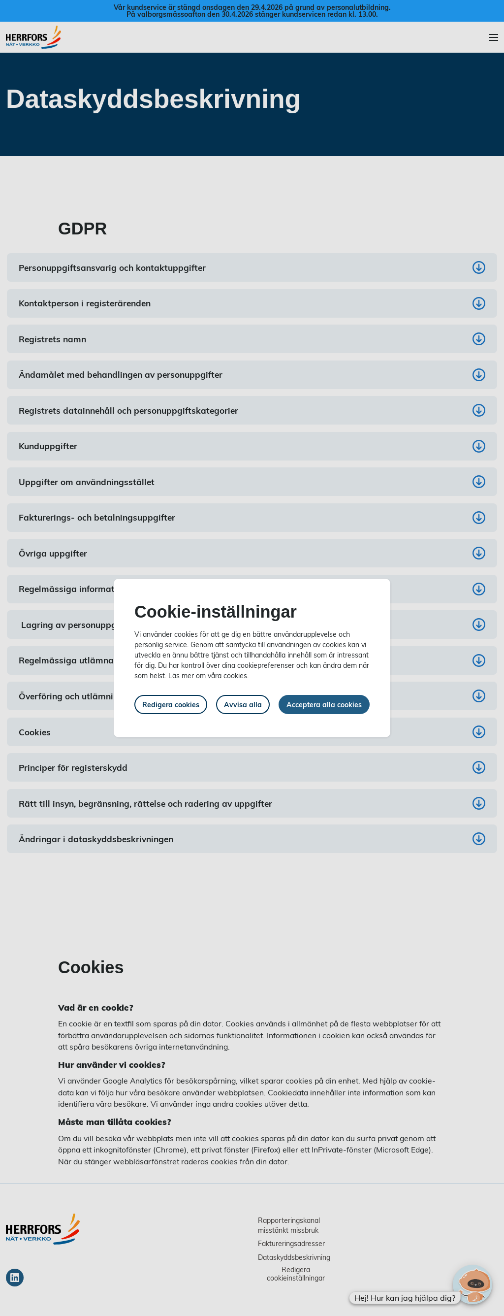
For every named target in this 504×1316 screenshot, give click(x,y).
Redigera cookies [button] (170, 704)
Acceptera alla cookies (324, 704)
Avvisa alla (243, 704)
